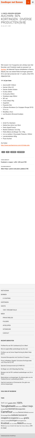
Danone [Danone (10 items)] (20, 412)
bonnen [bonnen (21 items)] (12, 409)
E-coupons (6, 298)
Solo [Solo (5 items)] (15, 426)
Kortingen (17, 13)
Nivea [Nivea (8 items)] (2, 426)
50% (8, 152)
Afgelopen (11, 13)
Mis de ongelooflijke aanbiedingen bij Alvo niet (14, 349)
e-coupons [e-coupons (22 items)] (13, 418)
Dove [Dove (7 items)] (9, 415)
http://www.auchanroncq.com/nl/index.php (15, 145)
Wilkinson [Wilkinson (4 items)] (27, 426)
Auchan (3, 69)
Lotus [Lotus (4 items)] (12, 423)
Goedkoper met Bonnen (12, 2)
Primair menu (33, 2)
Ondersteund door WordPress (8, 435)
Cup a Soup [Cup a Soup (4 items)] (15, 412)
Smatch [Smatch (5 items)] (12, 426)
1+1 (3, 152)
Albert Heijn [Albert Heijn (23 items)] (27, 406)
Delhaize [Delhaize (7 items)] (26, 412)
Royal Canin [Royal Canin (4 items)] (7, 426)
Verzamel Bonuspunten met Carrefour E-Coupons (15, 357)
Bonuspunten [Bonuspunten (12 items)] (20, 409)
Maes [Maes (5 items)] (15, 423)
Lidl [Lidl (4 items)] (10, 423)
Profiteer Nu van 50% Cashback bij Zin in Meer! (14, 345)
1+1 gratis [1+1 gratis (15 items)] (9, 403)
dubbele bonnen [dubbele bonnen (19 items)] (18, 415)
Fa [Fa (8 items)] (19, 418)
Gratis (3, 306)
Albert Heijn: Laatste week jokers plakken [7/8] (17, 167)
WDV (9, 26)
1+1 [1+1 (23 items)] (2, 403)
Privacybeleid (8, 318)
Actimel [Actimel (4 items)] (20, 406)
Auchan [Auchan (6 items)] (3, 409)
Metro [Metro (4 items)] (25, 423)
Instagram (5, 290)
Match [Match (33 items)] (20, 423)
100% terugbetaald (10, 310)
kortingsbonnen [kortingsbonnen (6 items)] (22, 420)
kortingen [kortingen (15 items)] (13, 420)
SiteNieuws (7, 329)
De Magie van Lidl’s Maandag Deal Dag (12, 369)
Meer (3, 314)
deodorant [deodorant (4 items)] (31, 412)
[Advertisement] (17, 46)
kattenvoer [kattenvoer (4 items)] (3, 420)
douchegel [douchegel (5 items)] (5, 415)
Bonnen (4, 294)
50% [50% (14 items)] (14, 403)
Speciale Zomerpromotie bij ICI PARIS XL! (13, 365)
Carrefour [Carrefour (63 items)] (6, 411)
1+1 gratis (4, 13)
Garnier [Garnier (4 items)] (21, 418)
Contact (6, 333)
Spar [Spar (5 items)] (18, 426)
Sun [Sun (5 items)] (20, 426)
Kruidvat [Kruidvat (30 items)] (5, 423)
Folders (6, 321)
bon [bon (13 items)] (6, 409)
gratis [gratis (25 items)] (26, 418)
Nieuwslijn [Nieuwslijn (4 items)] (29, 423)
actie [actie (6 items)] (16, 406)
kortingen (21, 152)
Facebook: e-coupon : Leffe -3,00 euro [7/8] (17, 161)
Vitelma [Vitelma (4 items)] (23, 426)
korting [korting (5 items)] (8, 420)
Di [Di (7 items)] (1, 415)
